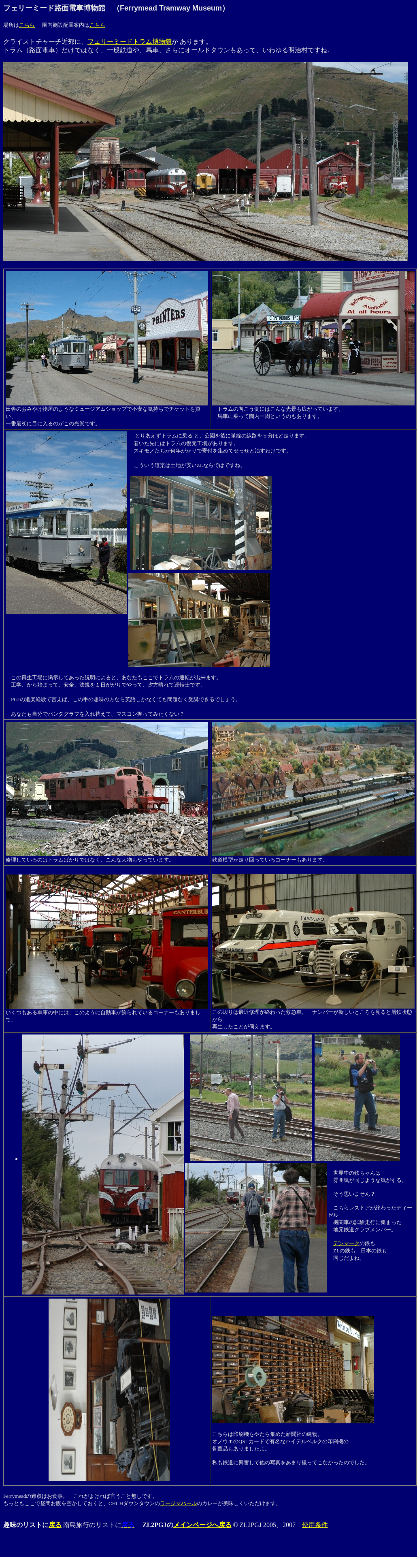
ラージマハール (178, 1503)
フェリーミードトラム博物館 (129, 41)
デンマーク (346, 1243)
